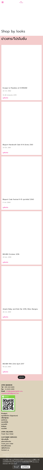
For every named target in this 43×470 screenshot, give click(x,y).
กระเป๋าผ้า (4, 428)
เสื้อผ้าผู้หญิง (5, 418)
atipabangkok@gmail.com (10, 393)
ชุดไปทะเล (4, 420)
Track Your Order (7, 434)
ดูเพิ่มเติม (6, 98)
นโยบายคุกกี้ (14, 463)
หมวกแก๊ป (4, 424)
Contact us (5, 450)
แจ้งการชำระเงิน (6, 441)
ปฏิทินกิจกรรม (5, 448)
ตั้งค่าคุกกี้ (16, 467)
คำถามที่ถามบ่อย (6, 446)
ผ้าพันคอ (3, 426)
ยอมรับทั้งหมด (25, 467)
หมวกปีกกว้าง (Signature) (9, 416)
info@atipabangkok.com (14, 391)
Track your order (7, 444)
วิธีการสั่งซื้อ (5, 439)
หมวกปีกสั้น (4, 422)
